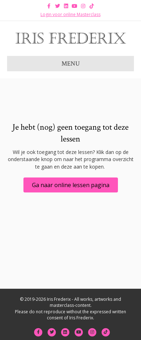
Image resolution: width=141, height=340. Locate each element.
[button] (70, 184)
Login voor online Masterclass (70, 14)
